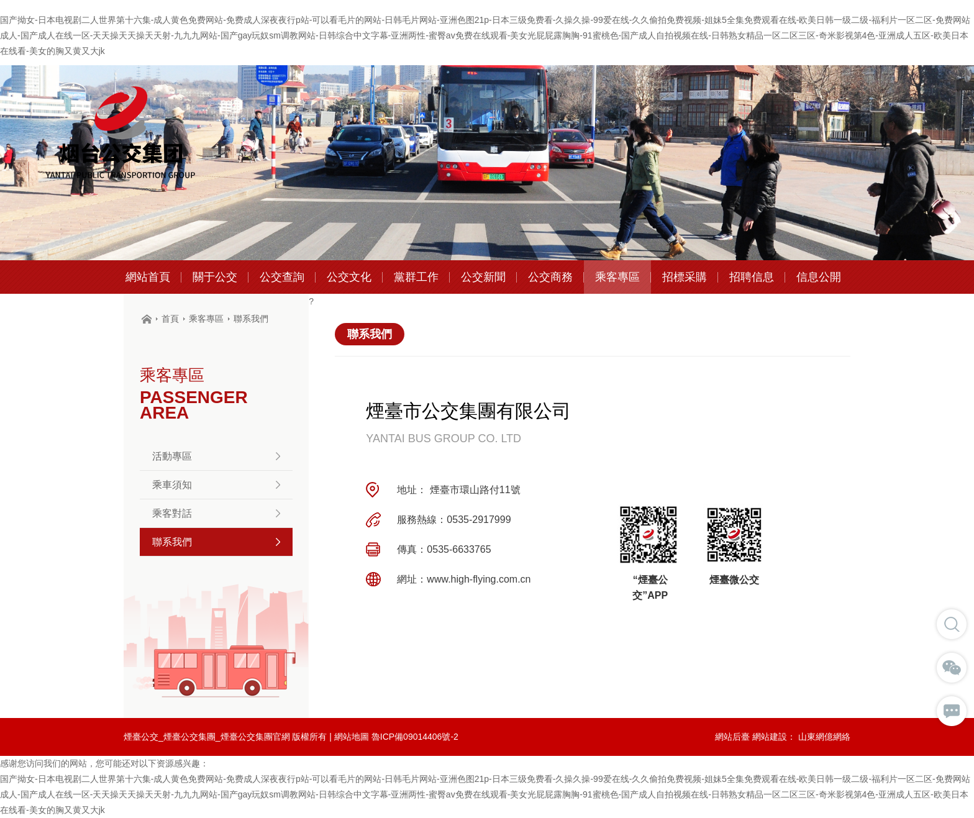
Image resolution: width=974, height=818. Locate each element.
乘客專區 (206, 319)
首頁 (170, 319)
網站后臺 (732, 737)
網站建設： (774, 737)
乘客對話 (216, 513)
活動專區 (216, 456)
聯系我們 (251, 319)
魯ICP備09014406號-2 (414, 737)
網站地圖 (351, 737)
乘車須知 (216, 485)
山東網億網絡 (824, 737)
